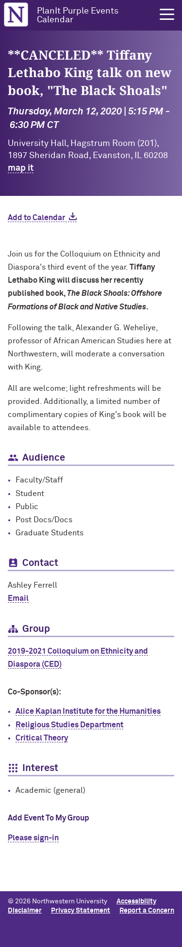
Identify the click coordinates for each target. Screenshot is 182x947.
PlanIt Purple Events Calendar (77, 15)
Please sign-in (33, 838)
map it (20, 168)
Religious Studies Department (69, 725)
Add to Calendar (36, 218)
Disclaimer (25, 910)
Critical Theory (42, 738)
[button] (167, 14)
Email (18, 598)
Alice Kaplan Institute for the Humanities (88, 711)
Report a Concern (146, 910)
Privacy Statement (80, 910)
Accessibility (136, 901)
